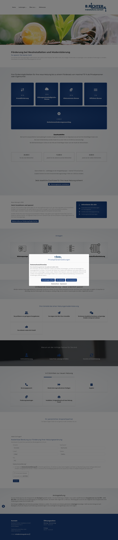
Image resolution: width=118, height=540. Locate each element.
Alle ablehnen (60, 280)
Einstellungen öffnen (48, 280)
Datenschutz (55, 284)
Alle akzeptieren (71, 280)
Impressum (63, 284)
